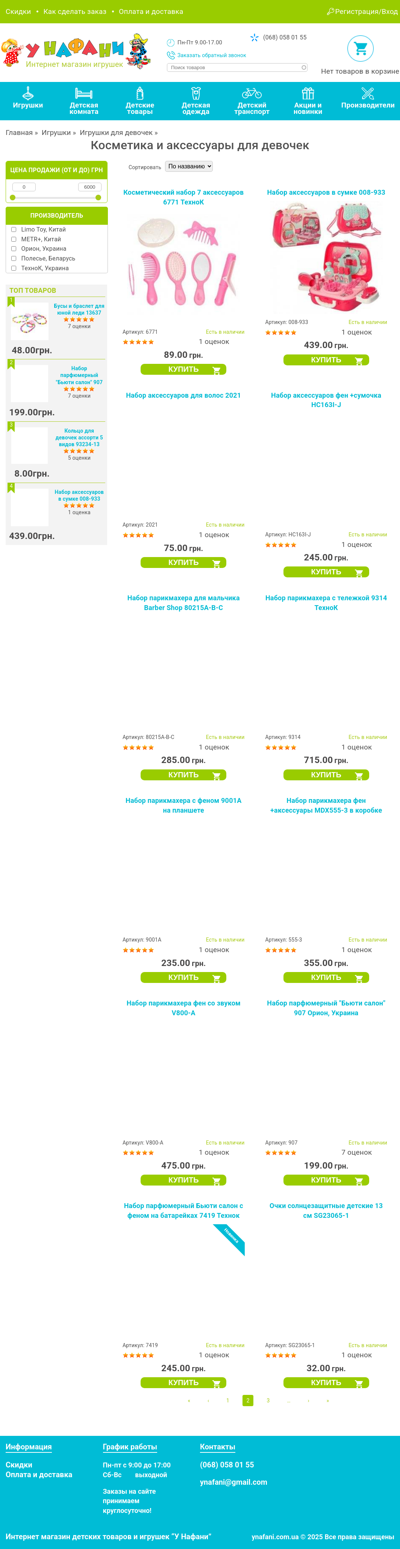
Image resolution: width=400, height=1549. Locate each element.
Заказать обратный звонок (211, 55)
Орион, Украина (44, 248)
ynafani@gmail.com (233, 1482)
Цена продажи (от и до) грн (57, 170)
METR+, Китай (41, 239)
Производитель (56, 215)
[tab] (28, 101)
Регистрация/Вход (366, 11)
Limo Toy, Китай (43, 229)
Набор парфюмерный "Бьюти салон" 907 (79, 375)
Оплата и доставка (151, 11)
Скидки (18, 11)
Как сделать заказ (74, 11)
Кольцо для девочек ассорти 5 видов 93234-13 (79, 437)
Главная (19, 132)
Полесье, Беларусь (48, 258)
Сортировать (145, 167)
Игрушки (56, 132)
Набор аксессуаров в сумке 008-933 (326, 192)
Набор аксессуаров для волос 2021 (183, 395)
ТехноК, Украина (45, 268)
